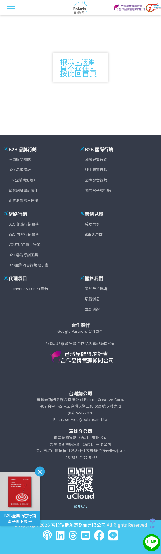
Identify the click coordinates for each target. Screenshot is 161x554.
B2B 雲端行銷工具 (23, 254)
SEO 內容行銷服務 (24, 234)
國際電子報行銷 (98, 190)
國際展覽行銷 (96, 159)
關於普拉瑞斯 (96, 288)
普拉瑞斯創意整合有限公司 (78, 525)
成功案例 (92, 224)
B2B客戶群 (94, 234)
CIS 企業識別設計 (23, 180)
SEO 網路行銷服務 (24, 224)
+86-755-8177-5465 (80, 457)
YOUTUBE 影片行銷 (24, 244)
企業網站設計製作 (23, 190)
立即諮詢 (92, 309)
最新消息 (92, 298)
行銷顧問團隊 (20, 159)
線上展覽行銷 (96, 169)
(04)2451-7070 (80, 413)
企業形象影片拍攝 (23, 200)
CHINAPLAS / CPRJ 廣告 (28, 288)
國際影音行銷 (96, 180)
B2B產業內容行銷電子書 (28, 265)
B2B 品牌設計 (20, 169)
